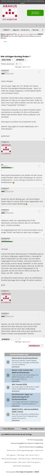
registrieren (10, 34)
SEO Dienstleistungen (9, 459)
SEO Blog (21, 455)
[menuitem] (43, 25)
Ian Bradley (39, 439)
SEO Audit (22, 462)
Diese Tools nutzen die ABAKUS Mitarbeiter (22, 371)
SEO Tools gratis (33, 462)
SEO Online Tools (32, 455)
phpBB (20, 443)
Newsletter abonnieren (35, 13)
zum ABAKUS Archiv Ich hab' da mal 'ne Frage (16, 434)
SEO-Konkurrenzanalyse (22, 466)
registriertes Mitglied (27, 34)
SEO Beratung (37, 459)
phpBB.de (39, 447)
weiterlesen (16, 367)
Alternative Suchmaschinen (25, 358)
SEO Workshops (24, 459)
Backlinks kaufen (11, 462)
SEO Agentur (11, 455)
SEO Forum (20, 1)
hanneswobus (5, 238)
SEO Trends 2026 (19, 384)
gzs (2, 164)
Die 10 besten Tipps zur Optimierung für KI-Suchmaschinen (22, 397)
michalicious (5, 70)
